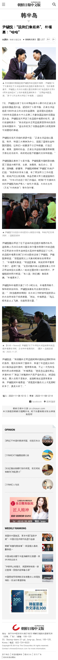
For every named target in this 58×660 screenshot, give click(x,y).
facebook (35, 401)
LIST (41, 39)
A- (53, 39)
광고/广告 (38, 654)
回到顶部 (49, 401)
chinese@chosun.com (18, 648)
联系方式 (28, 654)
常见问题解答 (17, 654)
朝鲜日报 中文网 (29, 4)
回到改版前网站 (9, 657)
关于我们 (5, 654)
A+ (48, 39)
